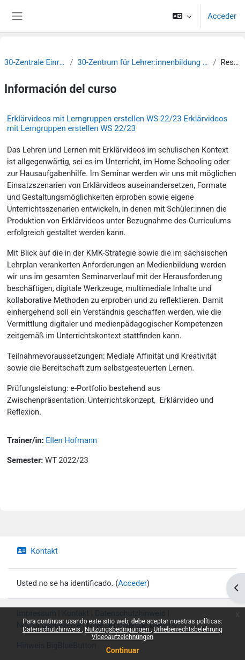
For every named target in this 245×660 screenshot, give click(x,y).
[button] (182, 16)
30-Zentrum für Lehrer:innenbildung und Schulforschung (143, 62)
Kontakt (37, 551)
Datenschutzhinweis (52, 629)
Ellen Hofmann (71, 440)
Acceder (221, 16)
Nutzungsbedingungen (118, 629)
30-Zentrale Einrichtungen (34, 62)
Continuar (122, 650)
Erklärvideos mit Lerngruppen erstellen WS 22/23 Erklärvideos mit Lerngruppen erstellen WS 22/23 (117, 123)
